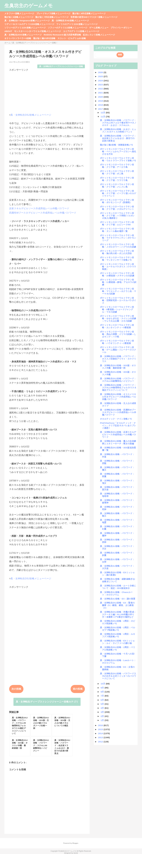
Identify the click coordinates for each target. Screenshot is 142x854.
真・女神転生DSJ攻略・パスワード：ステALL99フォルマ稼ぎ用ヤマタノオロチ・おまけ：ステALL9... (118, 122)
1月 (103, 720)
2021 (101, 92)
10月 (103, 683)
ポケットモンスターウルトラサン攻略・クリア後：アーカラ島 (117, 165)
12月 (103, 112)
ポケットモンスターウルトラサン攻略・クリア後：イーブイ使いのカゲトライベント (118, 193)
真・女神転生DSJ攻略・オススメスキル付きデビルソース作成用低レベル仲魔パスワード (118, 396)
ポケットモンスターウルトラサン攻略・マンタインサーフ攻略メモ (117, 258)
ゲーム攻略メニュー (98, 27)
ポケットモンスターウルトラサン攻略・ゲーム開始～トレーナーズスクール (118, 349)
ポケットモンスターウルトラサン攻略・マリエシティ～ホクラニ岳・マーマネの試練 (118, 291)
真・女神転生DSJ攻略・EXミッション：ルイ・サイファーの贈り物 (117, 641)
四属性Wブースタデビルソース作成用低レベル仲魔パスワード (42, 212)
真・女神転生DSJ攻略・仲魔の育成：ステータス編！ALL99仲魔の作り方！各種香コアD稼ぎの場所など (118, 614)
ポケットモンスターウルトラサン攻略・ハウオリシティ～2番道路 (117, 341)
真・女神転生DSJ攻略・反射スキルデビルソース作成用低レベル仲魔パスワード (118, 434)
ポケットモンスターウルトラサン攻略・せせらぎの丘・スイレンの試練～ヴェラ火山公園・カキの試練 (118, 318)
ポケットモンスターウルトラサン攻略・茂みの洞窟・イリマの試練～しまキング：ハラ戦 (118, 334)
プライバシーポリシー (121, 27)
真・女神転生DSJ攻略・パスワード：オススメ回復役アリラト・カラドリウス (118, 358)
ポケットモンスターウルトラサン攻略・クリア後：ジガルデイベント (117, 207)
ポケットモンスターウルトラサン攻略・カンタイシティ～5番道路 (117, 326)
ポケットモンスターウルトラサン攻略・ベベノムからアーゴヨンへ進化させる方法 (118, 151)
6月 (103, 700)
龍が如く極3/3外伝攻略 (44, 38)
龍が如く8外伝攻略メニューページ (89, 13)
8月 (103, 692)
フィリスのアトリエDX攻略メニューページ (77, 24)
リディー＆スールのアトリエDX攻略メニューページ (29, 24)
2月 (103, 716)
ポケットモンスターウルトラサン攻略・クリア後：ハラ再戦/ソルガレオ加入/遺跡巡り (117, 215)
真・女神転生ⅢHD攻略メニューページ (70, 20)
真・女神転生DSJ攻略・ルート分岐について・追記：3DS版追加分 (118, 586)
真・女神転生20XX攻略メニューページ (23, 35)
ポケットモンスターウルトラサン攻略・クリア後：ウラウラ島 (117, 179)
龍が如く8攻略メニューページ (18, 17)
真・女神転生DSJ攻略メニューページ (31, 115)
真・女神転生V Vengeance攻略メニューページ (27, 20)
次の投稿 (16, 689)
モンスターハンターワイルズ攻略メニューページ (37, 31)
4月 (103, 708)
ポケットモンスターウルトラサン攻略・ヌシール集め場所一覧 (117, 229)
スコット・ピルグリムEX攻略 (72, 38)
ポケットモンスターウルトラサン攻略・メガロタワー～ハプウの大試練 (118, 245)
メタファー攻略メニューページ (19, 13)
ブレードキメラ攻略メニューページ (53, 13)
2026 (101, 72)
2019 (101, 101)
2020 (101, 97)
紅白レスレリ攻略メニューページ (99, 35)
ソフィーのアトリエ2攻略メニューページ (67, 27)
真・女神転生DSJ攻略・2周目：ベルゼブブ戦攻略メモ (117, 628)
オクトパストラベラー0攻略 (17, 38)
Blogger (75, 843)
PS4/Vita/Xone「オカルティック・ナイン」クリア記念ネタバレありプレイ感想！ (118, 425)
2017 (101, 109)
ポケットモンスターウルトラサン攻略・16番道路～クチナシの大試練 (117, 274)
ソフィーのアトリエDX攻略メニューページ (25, 27)
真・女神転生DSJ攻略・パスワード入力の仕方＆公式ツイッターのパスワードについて (118, 676)
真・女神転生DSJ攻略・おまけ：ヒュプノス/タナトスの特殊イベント (118, 130)
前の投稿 (78, 689)
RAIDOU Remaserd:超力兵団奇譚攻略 (62, 35)
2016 (101, 725)
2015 (101, 729)
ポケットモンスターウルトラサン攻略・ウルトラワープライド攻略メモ (118, 159)
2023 (101, 84)
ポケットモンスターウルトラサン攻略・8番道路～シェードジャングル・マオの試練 (117, 309)
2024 (101, 80)
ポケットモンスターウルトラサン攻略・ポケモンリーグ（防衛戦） (117, 201)
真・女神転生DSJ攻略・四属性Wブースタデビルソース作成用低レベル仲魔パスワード (118, 412)
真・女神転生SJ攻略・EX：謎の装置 (117, 599)
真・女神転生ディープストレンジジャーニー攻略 (61, 66)
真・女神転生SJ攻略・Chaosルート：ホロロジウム (116, 593)
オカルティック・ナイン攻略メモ (116, 419)
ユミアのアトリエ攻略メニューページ (81, 31)
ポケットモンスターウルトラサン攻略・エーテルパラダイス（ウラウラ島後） (118, 266)
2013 (101, 737)
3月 (103, 712)
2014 (101, 733)
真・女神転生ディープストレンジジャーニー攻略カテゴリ (47, 701)
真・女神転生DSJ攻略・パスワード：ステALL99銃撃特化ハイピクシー (118, 379)
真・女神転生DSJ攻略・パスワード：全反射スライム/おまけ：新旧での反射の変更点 (118, 138)
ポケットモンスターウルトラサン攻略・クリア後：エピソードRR (117, 223)
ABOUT (8, 31)
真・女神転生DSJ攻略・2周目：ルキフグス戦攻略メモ (117, 635)
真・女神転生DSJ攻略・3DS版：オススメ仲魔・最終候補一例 (118, 366)
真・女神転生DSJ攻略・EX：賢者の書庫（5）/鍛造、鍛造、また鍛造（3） (117, 605)
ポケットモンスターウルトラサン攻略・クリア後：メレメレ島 (117, 185)
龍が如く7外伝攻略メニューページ (52, 17)
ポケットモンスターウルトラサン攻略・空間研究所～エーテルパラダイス (118, 300)
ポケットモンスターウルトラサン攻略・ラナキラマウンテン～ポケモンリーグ (118, 237)
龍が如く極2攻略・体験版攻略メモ (116, 145)
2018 (101, 105)
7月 (103, 696)
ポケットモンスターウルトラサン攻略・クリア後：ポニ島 (117, 172)
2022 (101, 88)
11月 (103, 116)
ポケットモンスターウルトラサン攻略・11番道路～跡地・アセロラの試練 (118, 282)
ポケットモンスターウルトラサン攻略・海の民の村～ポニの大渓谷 (117, 252)
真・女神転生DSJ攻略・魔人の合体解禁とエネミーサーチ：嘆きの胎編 (118, 442)
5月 (103, 704)
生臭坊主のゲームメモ (28, 5)
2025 (101, 76)
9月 (103, 687)
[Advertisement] (47, 91)
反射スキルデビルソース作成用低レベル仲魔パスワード (39, 208)
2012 (101, 741)
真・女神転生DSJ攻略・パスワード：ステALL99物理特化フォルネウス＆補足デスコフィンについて (118, 387)
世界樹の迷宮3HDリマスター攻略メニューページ (94, 17)
